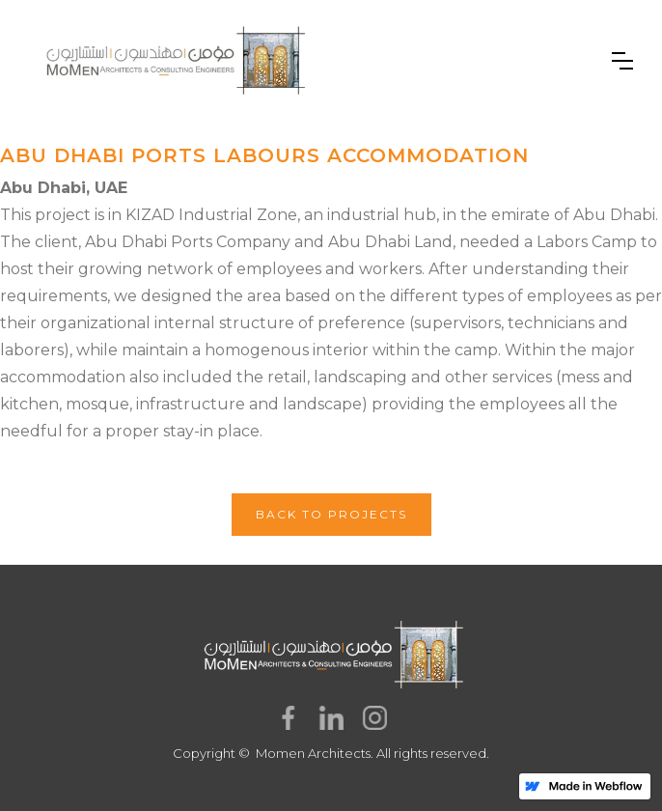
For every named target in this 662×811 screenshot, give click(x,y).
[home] (173, 60)
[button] (622, 61)
